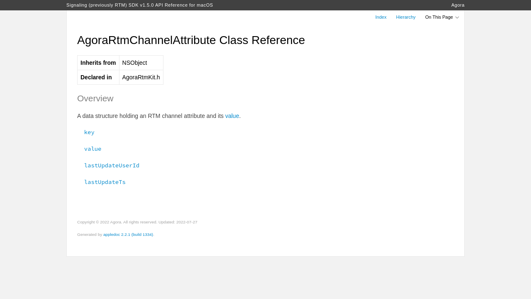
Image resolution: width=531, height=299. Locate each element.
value (232, 116)
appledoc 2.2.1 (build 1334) (128, 234)
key (86, 132)
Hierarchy (406, 17)
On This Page (442, 17)
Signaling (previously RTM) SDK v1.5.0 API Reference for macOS (139, 4)
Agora (458, 4)
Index (381, 17)
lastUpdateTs (101, 182)
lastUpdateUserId (108, 165)
